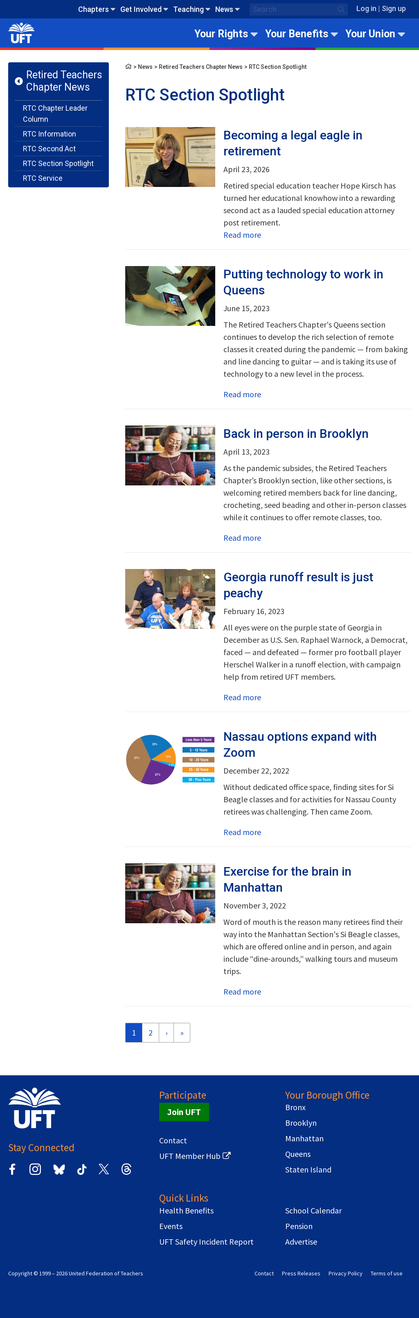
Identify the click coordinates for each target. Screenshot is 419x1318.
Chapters (93, 9)
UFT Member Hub (190, 1156)
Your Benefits (296, 34)
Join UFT (184, 1112)
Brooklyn (301, 1122)
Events (170, 1226)
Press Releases (301, 1273)
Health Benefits (186, 1210)
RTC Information (49, 134)
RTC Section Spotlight (58, 163)
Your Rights (221, 34)
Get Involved (141, 9)
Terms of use (387, 1273)
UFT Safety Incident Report (206, 1241)
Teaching (188, 9)
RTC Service (43, 178)
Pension (299, 1226)
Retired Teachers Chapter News (64, 81)
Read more (242, 235)
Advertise (301, 1241)
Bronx (295, 1107)
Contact (173, 1140)
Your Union (370, 34)
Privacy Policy (346, 1273)
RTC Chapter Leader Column (55, 113)
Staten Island (308, 1169)
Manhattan (304, 1138)
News (224, 9)
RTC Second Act (49, 148)
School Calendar (313, 1210)
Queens (298, 1154)
